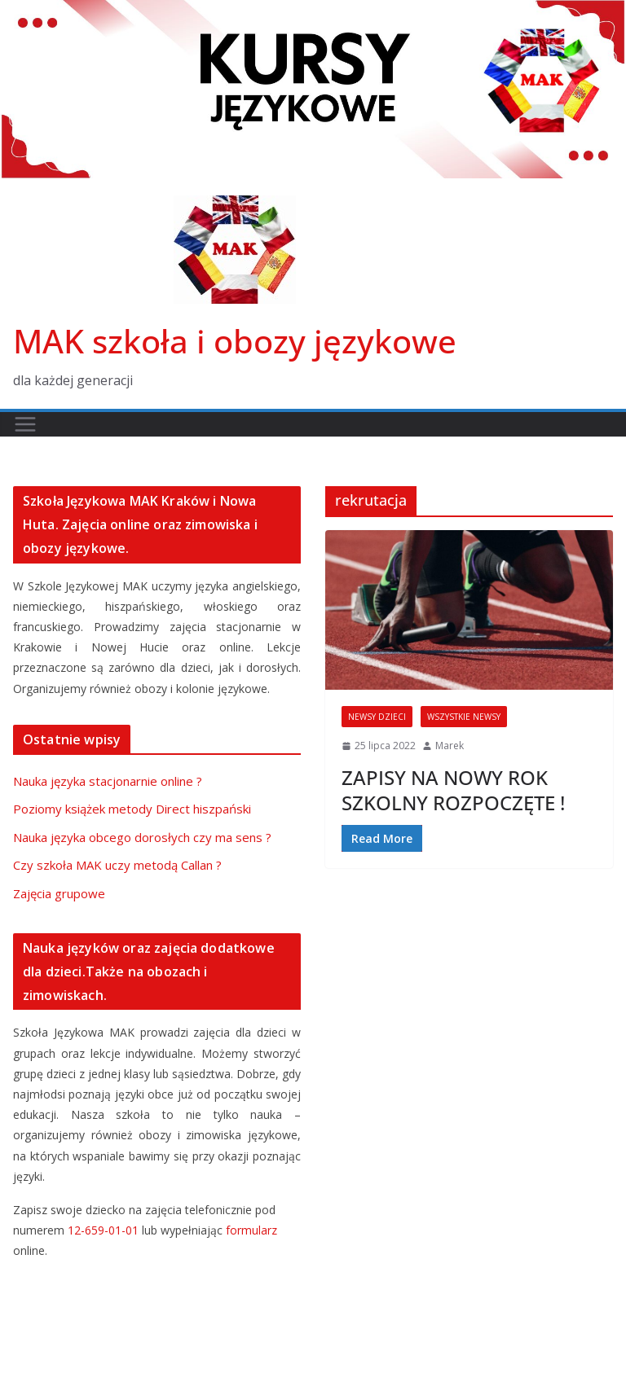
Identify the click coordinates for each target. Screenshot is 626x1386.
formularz (251, 1230)
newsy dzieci (377, 716)
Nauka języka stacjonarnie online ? (107, 781)
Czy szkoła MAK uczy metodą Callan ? (117, 865)
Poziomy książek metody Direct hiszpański (132, 808)
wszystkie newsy (463, 716)
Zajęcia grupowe (59, 893)
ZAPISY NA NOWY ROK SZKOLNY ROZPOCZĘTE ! (453, 790)
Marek (449, 745)
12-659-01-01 (103, 1230)
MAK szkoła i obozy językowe (234, 340)
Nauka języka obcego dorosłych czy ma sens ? (142, 837)
